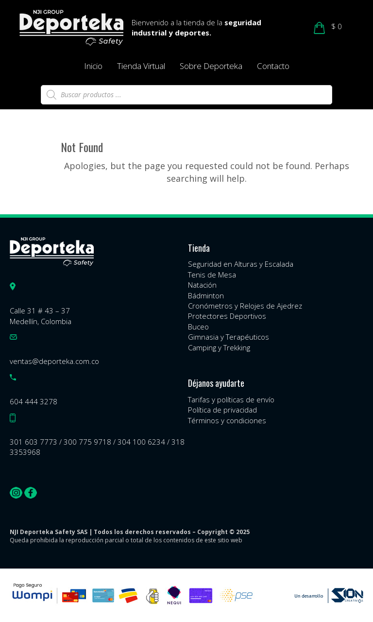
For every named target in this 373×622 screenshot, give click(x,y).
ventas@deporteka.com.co (54, 361)
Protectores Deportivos (227, 316)
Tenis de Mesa (212, 274)
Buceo (198, 326)
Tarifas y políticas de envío (231, 399)
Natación (202, 285)
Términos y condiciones (227, 420)
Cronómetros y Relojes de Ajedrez (245, 306)
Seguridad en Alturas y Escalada (240, 264)
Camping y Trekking (219, 347)
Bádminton (206, 295)
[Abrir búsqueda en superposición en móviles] (186, 94)
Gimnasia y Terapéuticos (228, 337)
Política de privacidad (222, 410)
